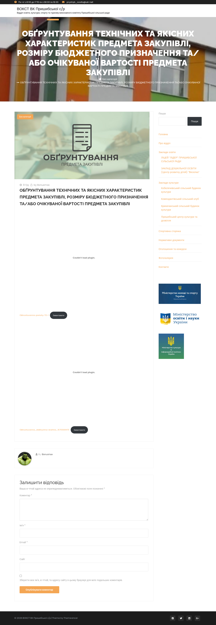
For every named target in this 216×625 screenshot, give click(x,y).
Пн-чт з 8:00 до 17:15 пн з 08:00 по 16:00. (36, 2)
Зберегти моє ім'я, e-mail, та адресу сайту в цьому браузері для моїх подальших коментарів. (71, 580)
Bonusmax (47, 454)
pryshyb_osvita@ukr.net (77, 2)
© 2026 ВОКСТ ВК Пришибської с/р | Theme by (39, 618)
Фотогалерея (166, 258)
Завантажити (58, 315)
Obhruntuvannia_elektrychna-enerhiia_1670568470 (44, 430)
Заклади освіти (167, 152)
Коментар (26, 495)
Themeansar (71, 618)
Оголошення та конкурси (172, 249)
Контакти (164, 267)
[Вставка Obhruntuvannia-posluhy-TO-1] (84, 257)
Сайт (22, 559)
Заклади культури (169, 182)
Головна (163, 134)
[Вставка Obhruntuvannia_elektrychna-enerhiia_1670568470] (84, 372)
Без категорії (109, 79)
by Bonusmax (42, 185)
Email (24, 542)
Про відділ (164, 143)
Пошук (162, 113)
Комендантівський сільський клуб (180, 199)
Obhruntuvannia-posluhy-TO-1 (34, 315)
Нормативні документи (171, 240)
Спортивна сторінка (170, 231)
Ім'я (22, 525)
